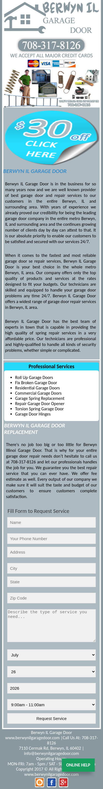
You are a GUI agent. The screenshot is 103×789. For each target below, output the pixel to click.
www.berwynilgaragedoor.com (32, 737)
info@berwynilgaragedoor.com (51, 753)
